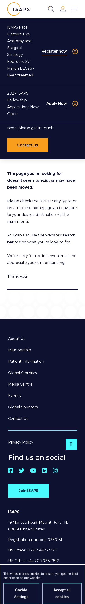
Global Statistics (22, 373)
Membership (19, 350)
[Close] (75, 51)
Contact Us (18, 418)
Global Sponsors (23, 407)
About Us (16, 338)
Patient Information (26, 361)
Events (14, 396)
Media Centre (20, 384)
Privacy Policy (20, 442)
